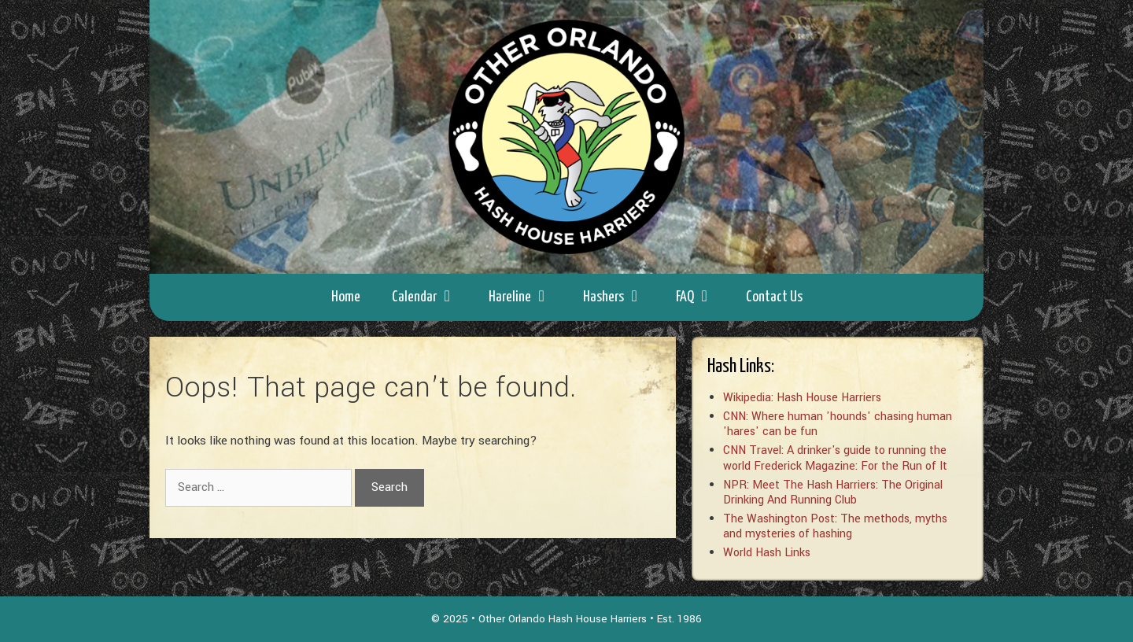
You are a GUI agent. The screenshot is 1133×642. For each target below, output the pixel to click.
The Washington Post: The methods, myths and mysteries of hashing (835, 526)
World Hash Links (766, 552)
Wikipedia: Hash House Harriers (802, 397)
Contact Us (774, 297)
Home (345, 297)
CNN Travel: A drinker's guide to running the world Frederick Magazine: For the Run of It (835, 458)
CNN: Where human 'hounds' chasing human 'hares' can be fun (837, 424)
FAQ (703, 297)
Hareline (528, 297)
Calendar (432, 297)
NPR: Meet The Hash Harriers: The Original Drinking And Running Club (833, 492)
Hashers (621, 297)
